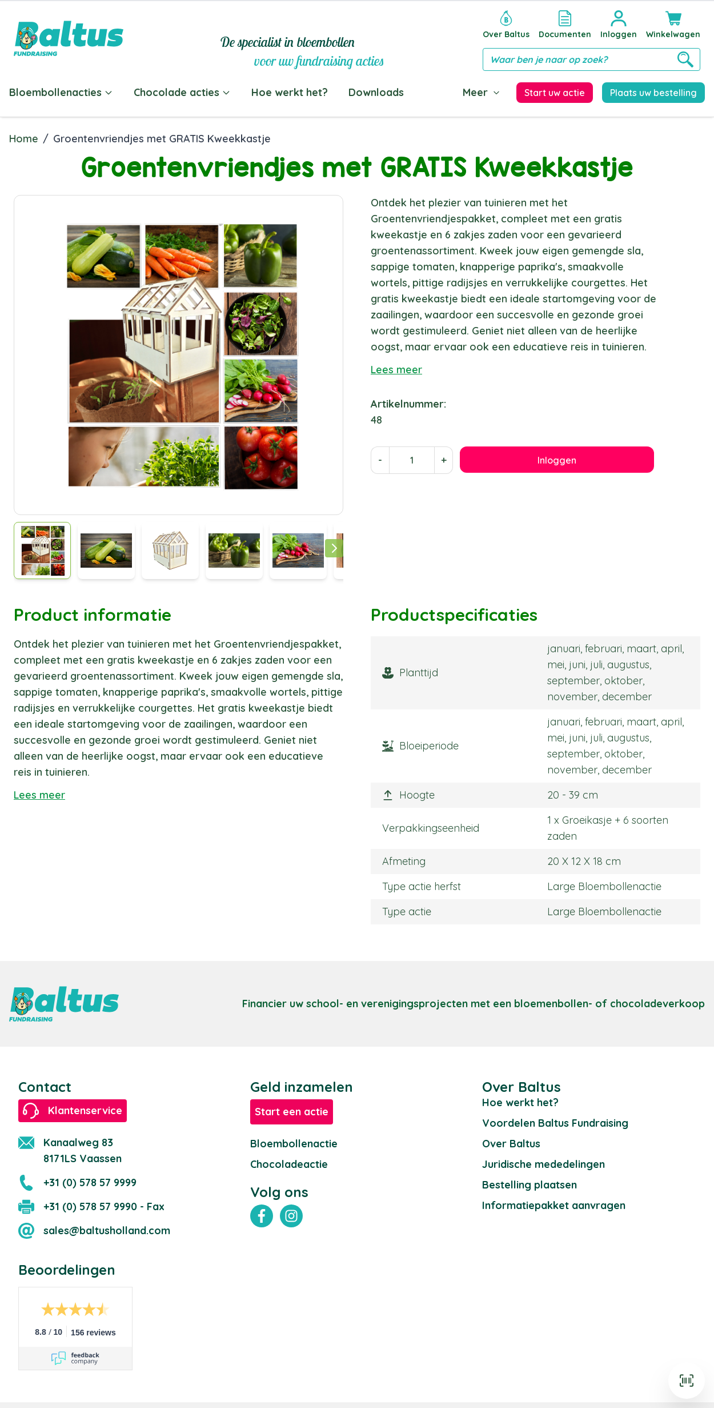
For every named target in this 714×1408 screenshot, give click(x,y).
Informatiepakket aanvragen (553, 1203)
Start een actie (291, 1109)
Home (23, 136)
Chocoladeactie (289, 1161)
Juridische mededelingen (543, 1161)
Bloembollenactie (294, 1141)
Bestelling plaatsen (529, 1182)
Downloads (376, 92)
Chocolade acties (182, 92)
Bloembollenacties (61, 92)
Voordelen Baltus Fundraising (555, 1120)
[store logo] (68, 38)
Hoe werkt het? (289, 92)
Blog (436, 92)
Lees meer (396, 367)
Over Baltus (511, 1141)
